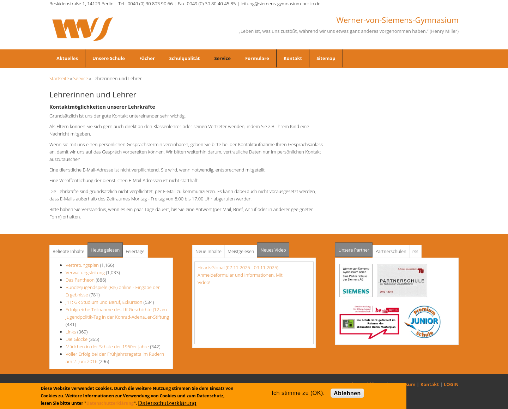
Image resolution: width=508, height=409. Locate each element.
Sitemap (325, 58)
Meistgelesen (241, 251)
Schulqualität (184, 58)
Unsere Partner (355, 248)
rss (415, 251)
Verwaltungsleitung (85, 272)
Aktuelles (67, 58)
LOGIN (451, 384)
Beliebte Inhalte (68, 251)
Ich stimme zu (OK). (298, 393)
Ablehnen (347, 393)
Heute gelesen (105, 250)
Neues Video (273, 250)
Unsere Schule (108, 58)
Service (222, 58)
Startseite (59, 78)
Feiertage (135, 251)
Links (71, 332)
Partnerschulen (390, 251)
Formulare (257, 58)
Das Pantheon (80, 280)
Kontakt (293, 58)
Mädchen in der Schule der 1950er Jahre (107, 346)
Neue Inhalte (208, 251)
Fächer (147, 58)
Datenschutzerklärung (110, 403)
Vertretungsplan (82, 265)
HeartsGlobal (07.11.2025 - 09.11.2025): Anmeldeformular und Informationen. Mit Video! (240, 274)
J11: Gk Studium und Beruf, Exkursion (104, 302)
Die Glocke (77, 339)
